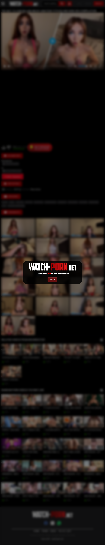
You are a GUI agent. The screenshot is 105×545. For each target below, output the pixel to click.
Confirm (52, 279)
